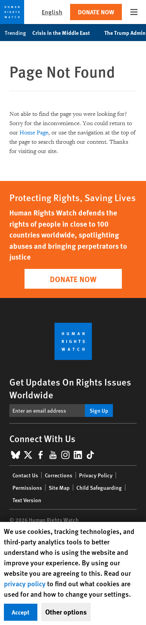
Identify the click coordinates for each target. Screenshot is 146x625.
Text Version (26, 500)
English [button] (52, 11)
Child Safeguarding (99, 487)
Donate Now (96, 11)
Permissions (27, 487)
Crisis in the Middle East (65, 32)
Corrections (58, 475)
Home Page (33, 132)
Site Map (59, 487)
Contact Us (25, 475)
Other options (66, 612)
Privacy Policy (96, 475)
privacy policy (25, 583)
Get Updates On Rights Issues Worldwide (70, 388)
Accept (21, 612)
